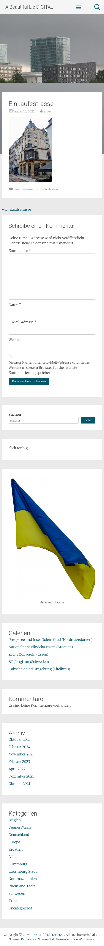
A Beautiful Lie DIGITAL (29, 7)
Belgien (15, 820)
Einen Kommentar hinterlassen (35, 189)
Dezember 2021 (21, 776)
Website (15, 339)
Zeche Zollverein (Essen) (28, 654)
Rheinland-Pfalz (22, 886)
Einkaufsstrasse (16, 209)
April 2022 (17, 769)
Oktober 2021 (19, 783)
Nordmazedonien (23, 879)
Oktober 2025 (20, 739)
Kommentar (20, 251)
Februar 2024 (19, 747)
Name (15, 304)
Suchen (15, 414)
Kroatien (16, 849)
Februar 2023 (19, 761)
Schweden (17, 893)
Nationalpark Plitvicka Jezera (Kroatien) (41, 647)
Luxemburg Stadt (23, 871)
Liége (13, 857)
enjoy (48, 111)
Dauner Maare (20, 827)
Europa (14, 842)
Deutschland (19, 834)
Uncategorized (20, 908)
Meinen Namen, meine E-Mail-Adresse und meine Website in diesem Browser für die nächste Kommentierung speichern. (49, 367)
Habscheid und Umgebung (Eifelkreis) (39, 669)
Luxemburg (18, 864)
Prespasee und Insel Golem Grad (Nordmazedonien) (51, 639)
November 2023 (22, 754)
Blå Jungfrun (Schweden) (29, 661)
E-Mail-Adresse (23, 322)
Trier (13, 901)
